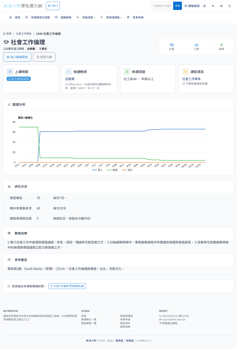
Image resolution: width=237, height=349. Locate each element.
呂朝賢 (70, 79)
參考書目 (17, 260)
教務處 (130, 340)
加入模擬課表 (17, 57)
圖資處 (119, 340)
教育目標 (17, 233)
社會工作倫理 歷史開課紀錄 (67, 286)
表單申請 (125, 319)
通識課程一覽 (89, 323)
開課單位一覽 (89, 319)
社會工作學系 (22, 33)
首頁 (6, 33)
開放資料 (125, 323)
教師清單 (125, 327)
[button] (86, 17)
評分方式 (17, 186)
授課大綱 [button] (44, 57)
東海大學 (91, 340)
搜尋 (177, 5)
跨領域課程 (126, 316)
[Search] (164, 6)
